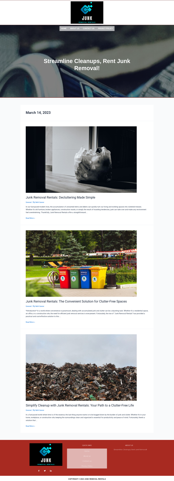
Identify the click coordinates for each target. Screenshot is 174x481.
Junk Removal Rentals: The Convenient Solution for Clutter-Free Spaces (71, 300)
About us (74, 28)
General (29, 201)
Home (64, 28)
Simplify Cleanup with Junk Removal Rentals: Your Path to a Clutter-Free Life (74, 403)
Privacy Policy (105, 28)
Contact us (88, 28)
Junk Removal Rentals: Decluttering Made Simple (57, 196)
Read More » (31, 217)
